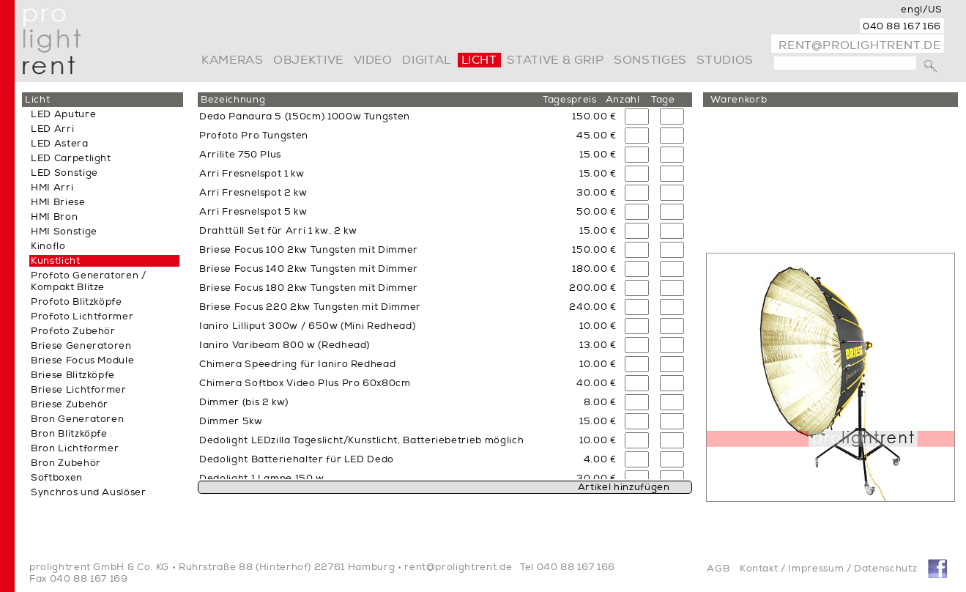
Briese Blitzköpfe (73, 375)
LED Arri (52, 129)
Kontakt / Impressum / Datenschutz (828, 568)
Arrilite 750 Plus (240, 154)
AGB (718, 568)
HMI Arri (52, 187)
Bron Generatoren (77, 419)
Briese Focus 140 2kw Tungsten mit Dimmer (308, 269)
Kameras (232, 60)
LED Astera (60, 143)
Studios (724, 60)
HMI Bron (54, 217)
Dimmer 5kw (231, 421)
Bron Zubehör (66, 463)
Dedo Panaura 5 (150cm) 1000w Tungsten (304, 116)
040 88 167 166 (902, 26)
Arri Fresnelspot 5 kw (253, 212)
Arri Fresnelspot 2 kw (253, 193)
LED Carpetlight (71, 158)
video (373, 60)
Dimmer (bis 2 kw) (244, 402)
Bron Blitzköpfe (69, 434)
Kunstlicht (56, 261)
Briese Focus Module (82, 360)
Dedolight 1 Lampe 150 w (261, 478)
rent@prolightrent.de (860, 45)
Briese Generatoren (81, 346)
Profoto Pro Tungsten (253, 135)
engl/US (922, 9)
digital (426, 60)
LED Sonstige (64, 173)
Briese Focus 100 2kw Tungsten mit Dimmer (308, 250)
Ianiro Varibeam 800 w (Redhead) (284, 345)
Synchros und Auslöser (88, 492)
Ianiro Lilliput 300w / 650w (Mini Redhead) (307, 326)
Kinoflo (48, 246)
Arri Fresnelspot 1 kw (252, 174)
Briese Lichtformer (79, 390)
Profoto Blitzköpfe (76, 302)
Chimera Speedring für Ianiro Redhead (297, 364)
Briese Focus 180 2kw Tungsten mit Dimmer (308, 288)
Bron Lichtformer (75, 448)
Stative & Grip (555, 60)
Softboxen (57, 478)
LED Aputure (63, 114)
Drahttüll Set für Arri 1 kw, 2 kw (278, 231)
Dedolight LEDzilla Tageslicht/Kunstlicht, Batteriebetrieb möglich (361, 440)
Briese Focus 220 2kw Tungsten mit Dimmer (310, 307)
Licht (479, 60)
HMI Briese (58, 202)
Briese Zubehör (69, 404)
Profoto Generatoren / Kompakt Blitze (88, 281)
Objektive (308, 60)
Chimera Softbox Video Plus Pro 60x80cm (305, 383)
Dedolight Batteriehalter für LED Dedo (296, 459)
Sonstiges (650, 60)
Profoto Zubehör (73, 331)
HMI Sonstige (64, 231)
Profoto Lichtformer (82, 316)
